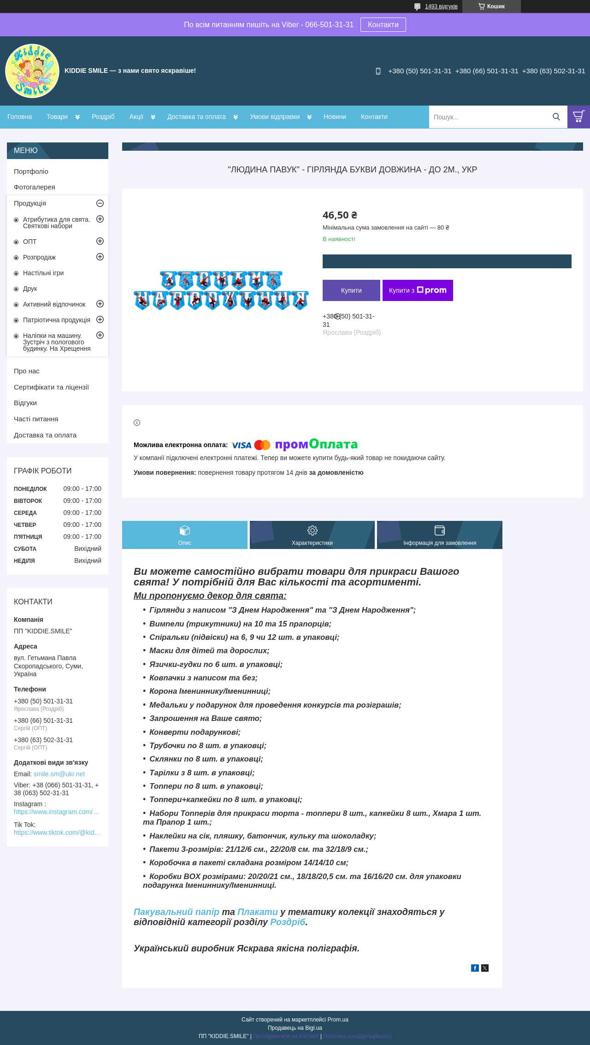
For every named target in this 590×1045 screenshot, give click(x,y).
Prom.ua (338, 1019)
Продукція (30, 203)
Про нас (27, 371)
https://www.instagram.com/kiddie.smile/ (57, 811)
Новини (335, 116)
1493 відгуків (441, 6)
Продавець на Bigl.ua (295, 1028)
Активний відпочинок (54, 304)
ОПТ (30, 241)
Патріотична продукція (56, 320)
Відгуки (25, 403)
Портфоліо (31, 171)
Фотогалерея (34, 187)
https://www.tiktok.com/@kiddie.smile (57, 832)
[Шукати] (556, 117)
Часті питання (36, 419)
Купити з (418, 290)
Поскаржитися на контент (286, 1036)
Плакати (257, 912)
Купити (351, 290)
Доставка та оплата (196, 116)
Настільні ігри (43, 273)
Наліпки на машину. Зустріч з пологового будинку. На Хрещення (57, 342)
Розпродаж (39, 257)
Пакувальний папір (176, 912)
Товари (57, 116)
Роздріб (103, 116)
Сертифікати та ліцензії (51, 387)
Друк (30, 288)
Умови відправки (275, 116)
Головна (19, 116)
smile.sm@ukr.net (59, 774)
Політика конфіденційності (357, 1036)
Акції (136, 116)
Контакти (383, 25)
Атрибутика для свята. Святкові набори (56, 223)
